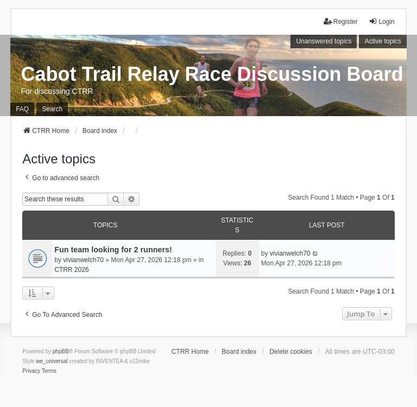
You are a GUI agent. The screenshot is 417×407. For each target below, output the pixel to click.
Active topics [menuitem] (382, 41)
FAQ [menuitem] (22, 109)
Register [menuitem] (341, 21)
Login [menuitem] (381, 21)
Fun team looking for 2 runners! (113, 249)
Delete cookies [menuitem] (290, 351)
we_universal (51, 361)
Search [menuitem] (52, 109)
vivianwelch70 (83, 260)
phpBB (61, 351)
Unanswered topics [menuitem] (323, 41)
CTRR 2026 (71, 270)
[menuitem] (31, 371)
